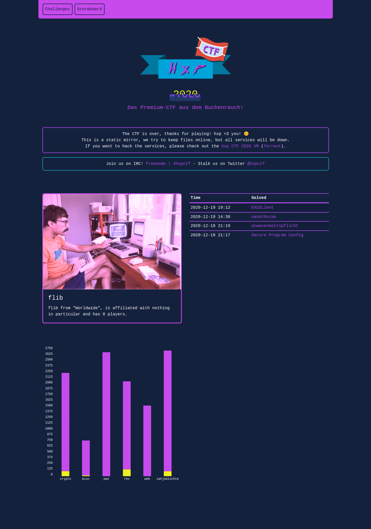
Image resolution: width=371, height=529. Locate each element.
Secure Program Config (277, 235)
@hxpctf (256, 164)
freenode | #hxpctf (168, 164)
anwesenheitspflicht (274, 226)
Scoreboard (89, 9)
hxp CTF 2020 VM (240, 146)
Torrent (272, 146)
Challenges (57, 9)
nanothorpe (263, 217)
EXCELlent (262, 207)
